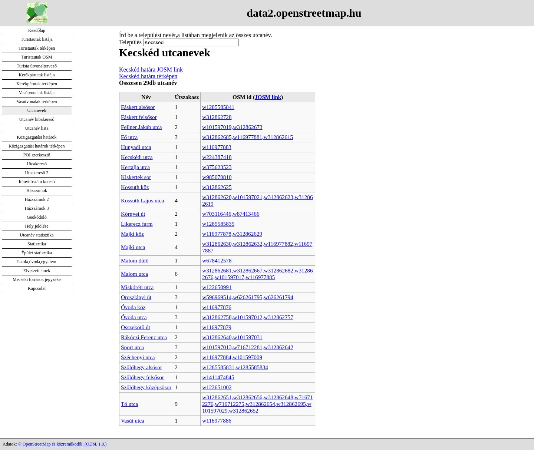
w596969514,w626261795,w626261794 (247, 297)
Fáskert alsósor (138, 107)
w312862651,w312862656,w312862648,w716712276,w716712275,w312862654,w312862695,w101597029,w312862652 (257, 404)
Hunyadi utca (136, 147)
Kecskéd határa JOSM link (151, 69)
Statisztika (36, 243)
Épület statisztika (37, 252)
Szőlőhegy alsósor (141, 367)
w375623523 (216, 167)
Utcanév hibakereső (37, 119)
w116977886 (216, 420)
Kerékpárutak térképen (36, 83)
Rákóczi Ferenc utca (144, 337)
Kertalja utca (135, 167)
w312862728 (216, 117)
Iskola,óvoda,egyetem (36, 261)
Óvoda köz (133, 307)
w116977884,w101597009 (232, 357)
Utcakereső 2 (37, 172)
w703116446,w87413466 (230, 214)
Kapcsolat (37, 288)
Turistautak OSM (36, 57)
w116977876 (216, 307)
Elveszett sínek (36, 270)
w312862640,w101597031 (232, 337)
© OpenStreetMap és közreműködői (50, 444)
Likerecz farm (137, 224)
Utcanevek (36, 110)
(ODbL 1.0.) (95, 444)
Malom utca (134, 274)
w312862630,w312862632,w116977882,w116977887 (257, 247)
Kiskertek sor (136, 177)
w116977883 (216, 147)
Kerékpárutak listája (37, 74)
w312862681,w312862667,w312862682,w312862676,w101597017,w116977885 (257, 273)
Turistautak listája (37, 39)
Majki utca (133, 247)
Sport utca (132, 347)
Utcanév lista (37, 128)
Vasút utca (132, 420)
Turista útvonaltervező (37, 66)
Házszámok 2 (37, 199)
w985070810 (216, 177)
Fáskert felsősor (139, 117)
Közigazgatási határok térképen (37, 146)
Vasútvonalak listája (37, 92)
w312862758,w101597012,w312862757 (247, 317)
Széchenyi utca (138, 357)
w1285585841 (218, 107)
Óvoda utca (134, 317)
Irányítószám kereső (37, 181)
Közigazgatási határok (37, 137)
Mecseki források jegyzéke (36, 279)
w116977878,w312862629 (232, 234)
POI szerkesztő (36, 155)
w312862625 (216, 187)
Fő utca (129, 137)
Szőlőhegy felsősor (142, 377)
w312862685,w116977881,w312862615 (247, 137)
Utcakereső (37, 163)
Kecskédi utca (137, 157)
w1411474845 (218, 377)
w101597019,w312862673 (232, 127)
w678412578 (216, 260)
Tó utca (129, 404)
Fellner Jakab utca (141, 127)
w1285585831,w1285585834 (235, 367)
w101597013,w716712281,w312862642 (247, 347)
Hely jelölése (37, 226)
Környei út (133, 214)
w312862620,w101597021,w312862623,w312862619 (257, 200)
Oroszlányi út (136, 297)
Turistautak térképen (37, 48)
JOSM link (268, 97)
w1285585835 (218, 224)
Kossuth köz (135, 187)
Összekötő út (135, 327)
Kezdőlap (36, 30)
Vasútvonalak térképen (37, 101)
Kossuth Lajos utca (142, 200)
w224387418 (216, 157)
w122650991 (216, 287)
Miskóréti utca (137, 287)
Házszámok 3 (37, 208)
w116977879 (216, 327)
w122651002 (216, 387)
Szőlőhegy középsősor (146, 387)
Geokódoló (36, 217)
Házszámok (36, 190)
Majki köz (132, 234)
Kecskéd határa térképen (148, 76)
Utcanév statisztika (37, 235)
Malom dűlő (135, 260)
